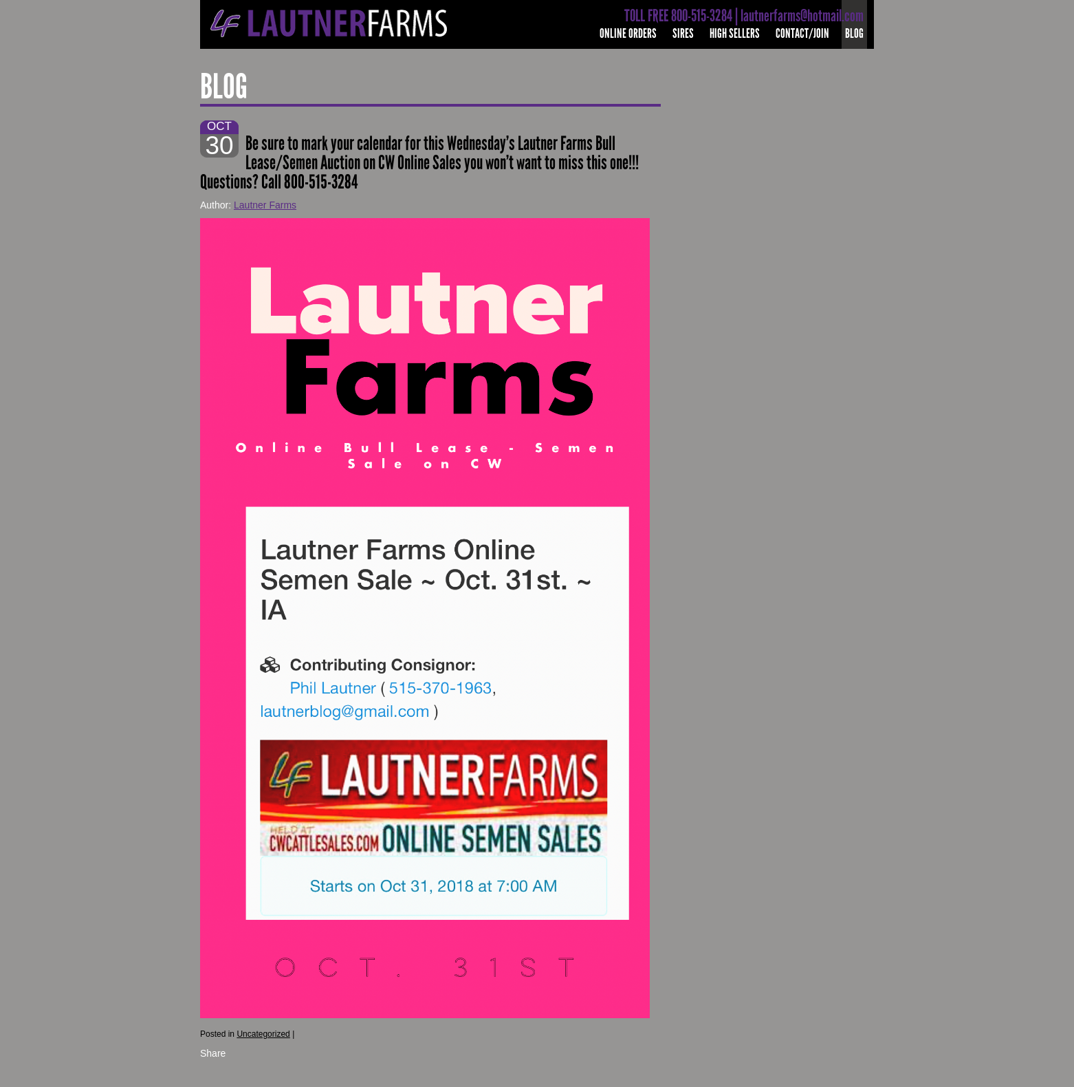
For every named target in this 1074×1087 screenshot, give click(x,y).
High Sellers (735, 33)
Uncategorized (263, 1034)
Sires (683, 33)
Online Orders (628, 33)
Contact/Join (802, 33)
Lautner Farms (265, 205)
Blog (854, 33)
